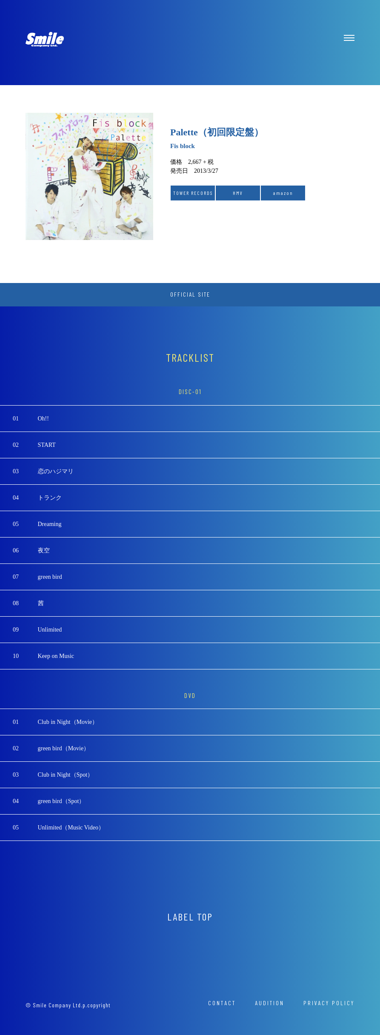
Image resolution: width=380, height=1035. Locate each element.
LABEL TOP (190, 916)
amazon (283, 193)
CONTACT (222, 1002)
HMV (238, 193)
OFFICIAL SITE (190, 294)
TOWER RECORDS (193, 193)
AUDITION (269, 1002)
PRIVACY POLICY (328, 1002)
